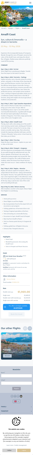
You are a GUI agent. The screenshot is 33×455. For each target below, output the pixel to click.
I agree (24, 450)
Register (16, 388)
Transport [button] (4, 411)
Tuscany (7, 349)
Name (3, 373)
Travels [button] (3, 407)
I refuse (9, 450)
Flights (17, 28)
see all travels (18, 308)
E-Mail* (3, 380)
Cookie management (20, 445)
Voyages (10, 28)
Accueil (3, 28)
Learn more (10, 445)
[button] (30, 3)
